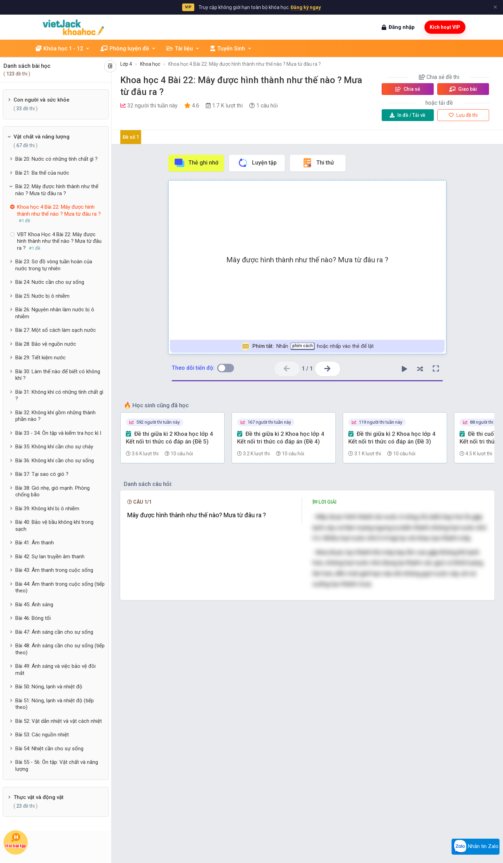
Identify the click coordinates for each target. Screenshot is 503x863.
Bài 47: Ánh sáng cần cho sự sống (54, 632)
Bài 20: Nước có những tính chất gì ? (56, 159)
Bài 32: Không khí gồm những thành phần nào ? (55, 416)
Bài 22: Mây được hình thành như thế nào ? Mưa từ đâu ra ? (56, 190)
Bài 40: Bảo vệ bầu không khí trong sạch (54, 525)
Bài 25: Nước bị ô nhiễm (42, 296)
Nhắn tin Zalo (475, 847)
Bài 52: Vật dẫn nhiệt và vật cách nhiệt (58, 721)
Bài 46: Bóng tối (33, 618)
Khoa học (150, 64)
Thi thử (318, 162)
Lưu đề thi (463, 115)
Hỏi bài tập (15, 840)
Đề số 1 (131, 137)
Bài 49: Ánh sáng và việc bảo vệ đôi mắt (55, 669)
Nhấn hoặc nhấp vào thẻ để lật (307, 346)
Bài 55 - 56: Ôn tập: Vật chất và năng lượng (56, 765)
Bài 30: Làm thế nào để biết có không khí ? (57, 375)
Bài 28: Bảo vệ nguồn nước (45, 344)
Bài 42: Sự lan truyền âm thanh (49, 556)
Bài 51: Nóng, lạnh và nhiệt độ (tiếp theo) (54, 704)
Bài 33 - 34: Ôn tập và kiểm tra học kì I (58, 433)
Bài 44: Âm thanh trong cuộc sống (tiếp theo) (60, 587)
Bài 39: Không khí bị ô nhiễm (47, 508)
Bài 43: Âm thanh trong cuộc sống (54, 570)
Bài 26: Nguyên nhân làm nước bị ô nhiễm (54, 313)
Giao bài (463, 89)
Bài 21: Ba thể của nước (42, 173)
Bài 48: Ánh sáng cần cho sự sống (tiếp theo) (60, 649)
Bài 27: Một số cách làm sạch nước (55, 330)
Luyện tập (257, 162)
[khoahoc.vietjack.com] (73, 27)
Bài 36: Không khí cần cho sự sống (54, 460)
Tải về (407, 115)
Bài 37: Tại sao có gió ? (41, 474)
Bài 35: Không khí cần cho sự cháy (54, 447)
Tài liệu (183, 48)
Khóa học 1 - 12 (63, 48)
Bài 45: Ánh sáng (34, 604)
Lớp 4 (126, 64)
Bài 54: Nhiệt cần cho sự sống (49, 748)
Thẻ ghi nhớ (196, 162)
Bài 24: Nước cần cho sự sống (49, 282)
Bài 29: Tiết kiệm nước (40, 357)
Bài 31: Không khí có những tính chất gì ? (59, 395)
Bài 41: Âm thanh (34, 543)
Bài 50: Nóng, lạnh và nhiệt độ (48, 687)
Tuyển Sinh (231, 48)
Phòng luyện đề (128, 48)
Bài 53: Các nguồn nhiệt (42, 735)
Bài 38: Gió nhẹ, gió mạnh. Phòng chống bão (52, 491)
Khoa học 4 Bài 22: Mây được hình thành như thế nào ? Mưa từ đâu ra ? (244, 64)
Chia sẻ (407, 89)
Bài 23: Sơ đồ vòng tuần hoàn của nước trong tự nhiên (53, 265)
